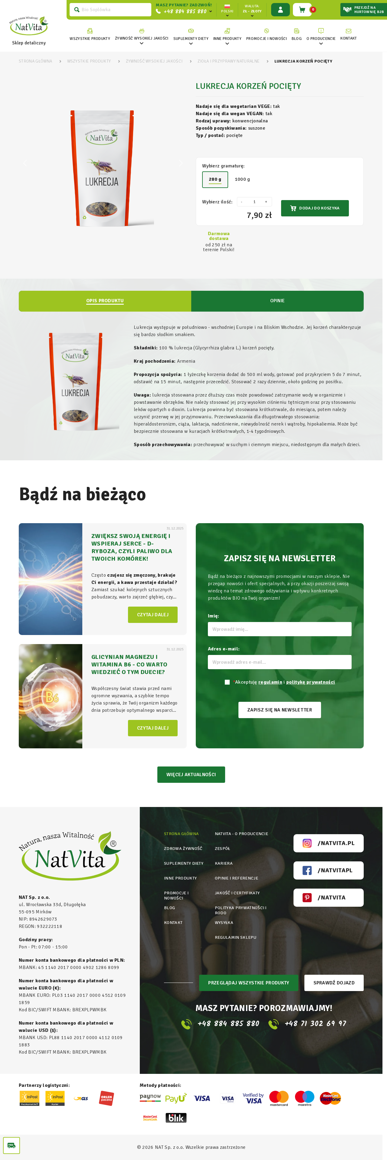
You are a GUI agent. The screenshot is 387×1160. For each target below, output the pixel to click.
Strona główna (181, 833)
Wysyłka (224, 922)
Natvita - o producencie (241, 833)
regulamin (270, 682)
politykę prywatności (310, 682)
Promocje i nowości (176, 895)
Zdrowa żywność (183, 848)
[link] (142, 34)
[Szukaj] (110, 9)
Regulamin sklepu (235, 937)
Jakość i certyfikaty (237, 893)
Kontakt (173, 922)
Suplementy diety (183, 863)
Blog (169, 907)
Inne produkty (180, 878)
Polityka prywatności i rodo (241, 910)
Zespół (222, 848)
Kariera (224, 863)
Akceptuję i (284, 682)
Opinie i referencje (236, 878)
